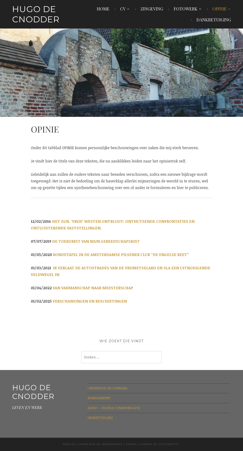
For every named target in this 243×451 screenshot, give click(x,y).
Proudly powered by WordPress (92, 444)
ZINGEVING (151, 9)
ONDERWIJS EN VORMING (107, 388)
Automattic (169, 444)
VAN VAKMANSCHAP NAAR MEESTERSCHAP (93, 287)
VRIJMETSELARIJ (100, 417)
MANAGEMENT (99, 398)
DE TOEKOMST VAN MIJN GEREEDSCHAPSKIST (96, 241)
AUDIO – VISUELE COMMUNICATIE (114, 408)
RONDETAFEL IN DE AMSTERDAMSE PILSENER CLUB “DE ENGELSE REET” (121, 254)
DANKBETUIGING (213, 20)
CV (123, 9)
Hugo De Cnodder (36, 14)
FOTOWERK (185, 9)
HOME (103, 9)
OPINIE (219, 9)
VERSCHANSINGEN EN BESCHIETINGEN (90, 301)
